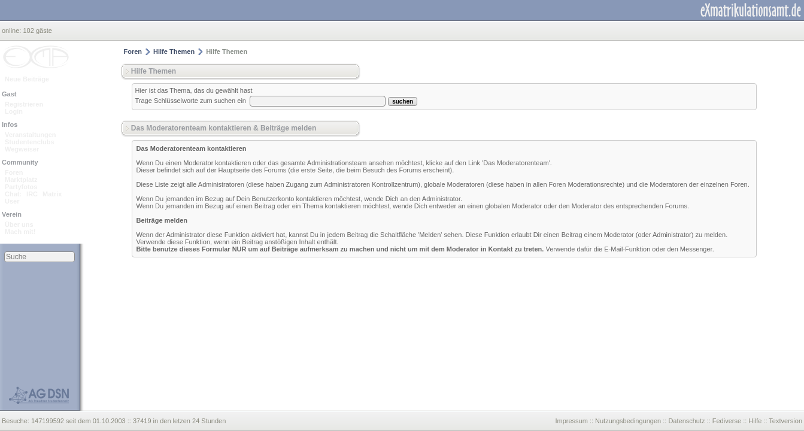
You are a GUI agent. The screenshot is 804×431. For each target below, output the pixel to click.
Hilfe (754, 420)
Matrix (52, 194)
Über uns (19, 224)
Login (14, 111)
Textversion (785, 420)
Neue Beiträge (27, 79)
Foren (14, 172)
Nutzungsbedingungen (628, 420)
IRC (32, 194)
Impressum (571, 420)
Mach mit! (20, 231)
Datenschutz (686, 420)
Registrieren (24, 104)
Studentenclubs (29, 141)
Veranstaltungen (30, 134)
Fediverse (726, 420)
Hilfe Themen (174, 51)
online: (12, 30)
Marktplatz (21, 179)
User (12, 201)
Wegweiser (22, 149)
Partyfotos (21, 186)
